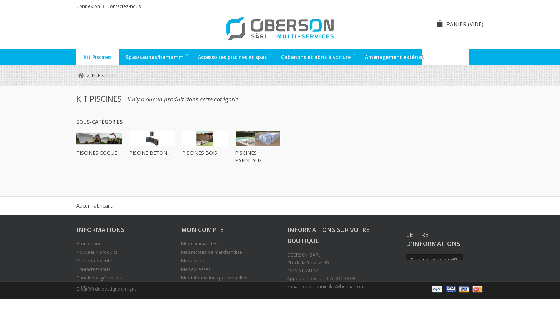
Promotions (88, 244)
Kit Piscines (97, 57)
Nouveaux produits (96, 252)
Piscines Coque (96, 152)
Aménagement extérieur (395, 57)
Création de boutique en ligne (106, 311)
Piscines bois (199, 152)
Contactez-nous (124, 6)
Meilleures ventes (95, 261)
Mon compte (202, 230)
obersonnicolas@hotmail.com (334, 286)
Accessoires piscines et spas (232, 57)
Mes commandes (199, 244)
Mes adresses (195, 269)
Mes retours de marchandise (211, 252)
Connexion (88, 6)
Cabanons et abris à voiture (316, 57)
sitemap (84, 286)
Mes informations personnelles (214, 278)
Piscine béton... (149, 152)
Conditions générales (99, 278)
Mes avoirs (192, 261)
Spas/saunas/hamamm (155, 57)
